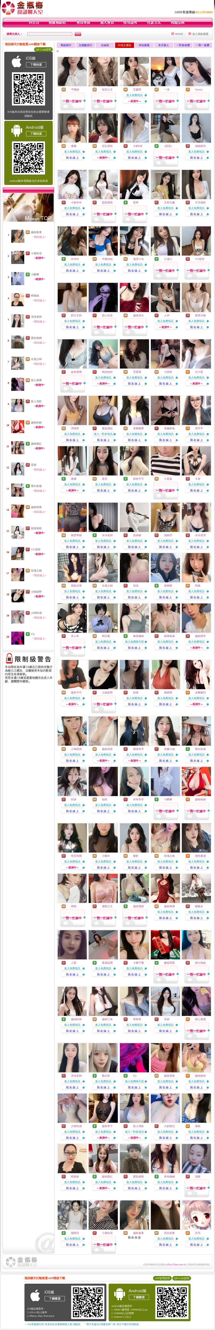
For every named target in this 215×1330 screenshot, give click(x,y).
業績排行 (66, 45)
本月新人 (163, 45)
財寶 (135, 692)
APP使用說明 (162, 1278)
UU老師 (35, 549)
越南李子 (107, 1126)
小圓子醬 (138, 962)
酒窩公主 (107, 906)
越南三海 (107, 1019)
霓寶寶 (137, 372)
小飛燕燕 (76, 749)
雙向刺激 (36, 486)
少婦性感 (36, 612)
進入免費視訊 (134, 95)
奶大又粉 (76, 315)
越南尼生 (138, 315)
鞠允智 (106, 1075)
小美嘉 (168, 478)
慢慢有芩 (138, 749)
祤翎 (73, 906)
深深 (135, 585)
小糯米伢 (76, 202)
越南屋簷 (36, 507)
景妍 (33, 464)
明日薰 (106, 636)
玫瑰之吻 (36, 570)
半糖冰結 (107, 259)
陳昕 (135, 855)
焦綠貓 (137, 535)
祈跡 (73, 799)
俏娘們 (168, 535)
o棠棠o (168, 146)
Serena (198, 89)
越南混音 (107, 749)
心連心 (168, 259)
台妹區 (105, 45)
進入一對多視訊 (103, 434)
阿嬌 (197, 585)
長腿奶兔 (169, 428)
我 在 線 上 (72, 157)
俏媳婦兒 (200, 146)
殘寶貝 (75, 1233)
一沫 (166, 89)
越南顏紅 (36, 443)
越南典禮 (169, 906)
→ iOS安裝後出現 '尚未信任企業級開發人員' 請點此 (52, 1324)
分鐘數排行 (85, 45)
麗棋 (197, 1126)
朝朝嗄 (168, 585)
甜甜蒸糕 (36, 528)
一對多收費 (183, 45)
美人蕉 (75, 636)
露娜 (73, 478)
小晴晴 (168, 372)
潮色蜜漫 (200, 855)
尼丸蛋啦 (107, 146)
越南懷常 (200, 636)
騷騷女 (199, 906)
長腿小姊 (169, 749)
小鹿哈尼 (36, 253)
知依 (104, 799)
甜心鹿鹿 (36, 380)
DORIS (75, 259)
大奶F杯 (138, 146)
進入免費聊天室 (134, 641)
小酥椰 (35, 274)
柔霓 (104, 478)
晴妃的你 (107, 372)
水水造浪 (200, 535)
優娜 (73, 146)
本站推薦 (144, 45)
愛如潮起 (107, 428)
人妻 (73, 962)
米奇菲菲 (138, 799)
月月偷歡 (200, 202)
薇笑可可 (76, 692)
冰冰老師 (107, 535)
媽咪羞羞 (169, 636)
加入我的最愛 (200, 34)
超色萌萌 (76, 372)
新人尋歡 (36, 401)
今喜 (197, 478)
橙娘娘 (35, 295)
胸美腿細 (138, 636)
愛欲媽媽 (36, 338)
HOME (179, 34)
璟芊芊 (199, 428)
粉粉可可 (138, 478)
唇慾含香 (76, 585)
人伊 (166, 315)
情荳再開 (76, 855)
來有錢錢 (169, 1176)
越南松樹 (76, 1019)
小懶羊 (106, 855)
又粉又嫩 (169, 202)
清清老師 (36, 316)
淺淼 (197, 1176)
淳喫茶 (75, 428)
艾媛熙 (137, 89)
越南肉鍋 (36, 422)
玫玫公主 (107, 89)
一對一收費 (202, 45)
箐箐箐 (137, 1019)
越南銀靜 (200, 1075)
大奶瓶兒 (169, 1126)
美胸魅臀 (138, 428)
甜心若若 (107, 315)
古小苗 (199, 372)
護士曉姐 (200, 962)
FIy (33, 634)
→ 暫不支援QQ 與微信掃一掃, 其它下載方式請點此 (111, 1324)
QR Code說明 (43, 49)
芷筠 (197, 1233)
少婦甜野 (36, 591)
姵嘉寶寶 (169, 962)
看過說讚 (107, 962)
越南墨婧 (138, 906)
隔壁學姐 (76, 535)
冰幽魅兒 (200, 692)
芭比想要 (169, 1233)
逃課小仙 (138, 259)
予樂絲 (75, 89)
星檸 (135, 202)
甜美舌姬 (200, 315)
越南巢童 (36, 232)
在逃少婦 (36, 359)
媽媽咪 (168, 692)
